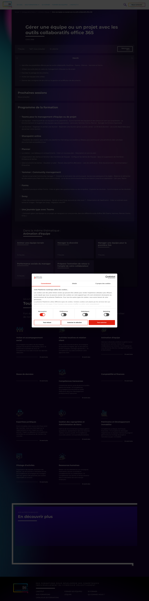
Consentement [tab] (46, 283)
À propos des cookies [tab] (103, 283)
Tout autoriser (102, 322)
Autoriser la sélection (74, 322)
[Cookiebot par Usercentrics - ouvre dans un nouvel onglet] (107, 277)
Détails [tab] (74, 283)
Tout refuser (47, 322)
